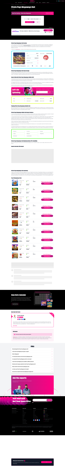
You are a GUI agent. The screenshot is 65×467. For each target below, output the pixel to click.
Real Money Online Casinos (15, 411)
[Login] (63, 1)
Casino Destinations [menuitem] (32, 2)
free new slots (18, 49)
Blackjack (24, 415)
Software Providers (25, 420)
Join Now (49, 400)
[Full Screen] (51, 27)
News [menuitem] (37, 2)
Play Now (47, 30)
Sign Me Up (50, 92)
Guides (23, 411)
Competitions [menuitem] (44, 2)
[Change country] (59, 1)
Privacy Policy (34, 415)
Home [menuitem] (16, 2)
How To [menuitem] (40, 2)
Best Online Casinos (14, 410)
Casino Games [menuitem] (26, 2)
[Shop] (56, 1)
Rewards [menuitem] (48, 2)
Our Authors (34, 410)
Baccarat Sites (24, 419)
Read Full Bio (15, 325)
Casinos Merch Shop (25, 423)
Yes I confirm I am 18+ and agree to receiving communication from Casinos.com (40, 402)
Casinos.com (15, 336)
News (23, 410)
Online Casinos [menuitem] (20, 2)
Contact (34, 411)
